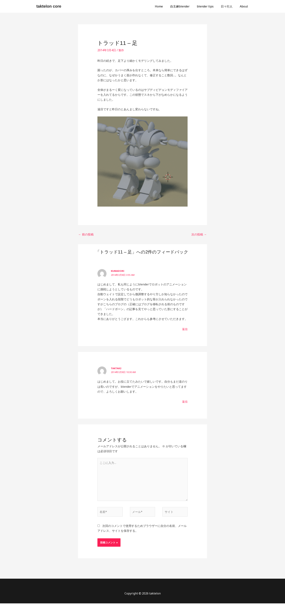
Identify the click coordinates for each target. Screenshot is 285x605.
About (244, 6)
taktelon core (48, 6)
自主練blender (185, 6)
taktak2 (116, 368)
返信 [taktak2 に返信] (185, 402)
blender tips (208, 6)
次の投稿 (199, 234)
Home (165, 6)
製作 (121, 50)
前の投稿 (86, 234)
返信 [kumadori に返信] (185, 329)
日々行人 (229, 6)
